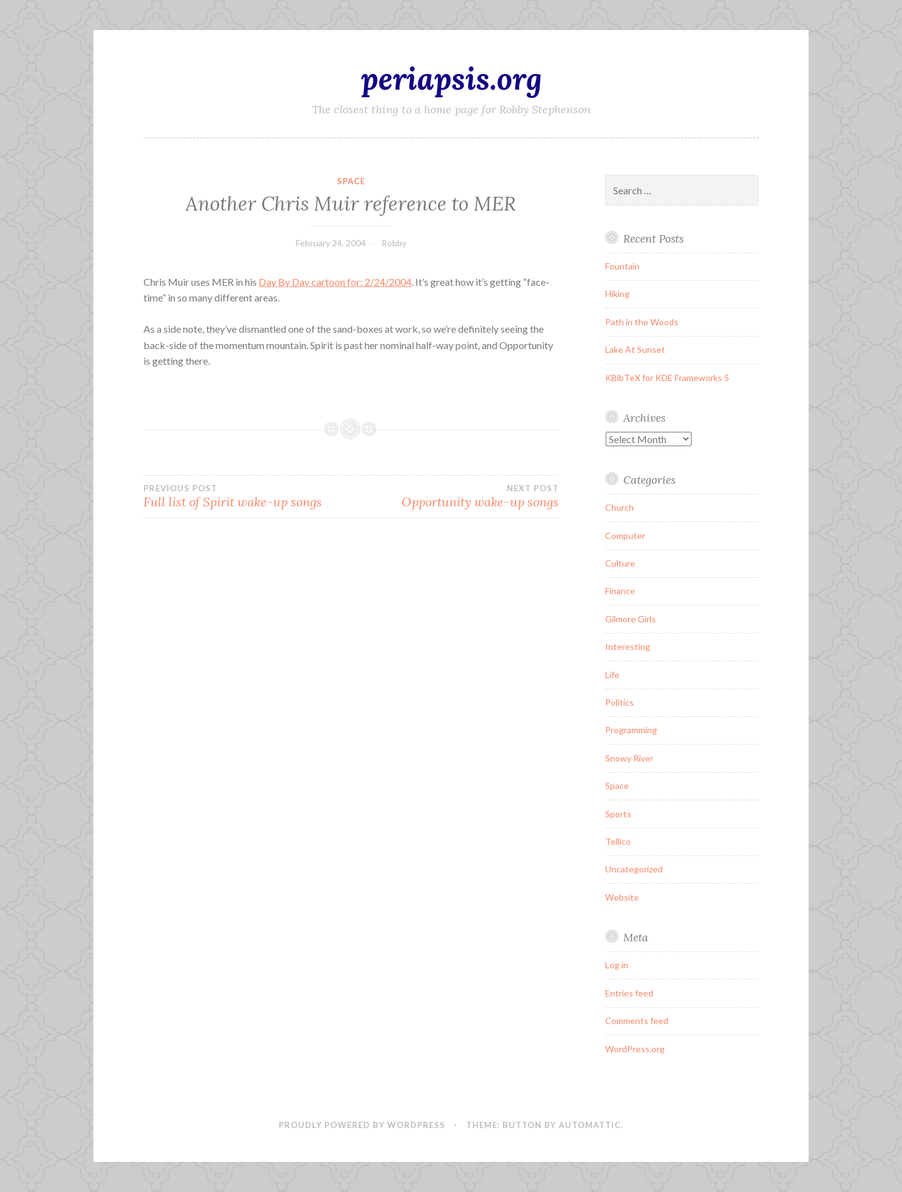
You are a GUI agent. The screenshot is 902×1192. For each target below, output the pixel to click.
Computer (625, 535)
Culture (620, 563)
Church (619, 507)
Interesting (627, 646)
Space (351, 181)
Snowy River (629, 758)
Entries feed (629, 993)
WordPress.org (635, 1048)
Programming (631, 729)
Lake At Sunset (635, 349)
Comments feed (636, 1020)
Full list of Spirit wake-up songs (247, 496)
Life (612, 674)
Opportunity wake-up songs (454, 496)
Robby (394, 243)
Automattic (590, 1125)
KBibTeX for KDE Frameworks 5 (667, 377)
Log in (616, 964)
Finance (620, 590)
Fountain (622, 266)
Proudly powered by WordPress (362, 1125)
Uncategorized (634, 869)
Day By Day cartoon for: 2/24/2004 (335, 282)
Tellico (618, 841)
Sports (618, 813)
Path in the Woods (641, 321)
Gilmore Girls (630, 619)
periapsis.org (451, 78)
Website (622, 897)
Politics (619, 702)
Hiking (617, 293)
